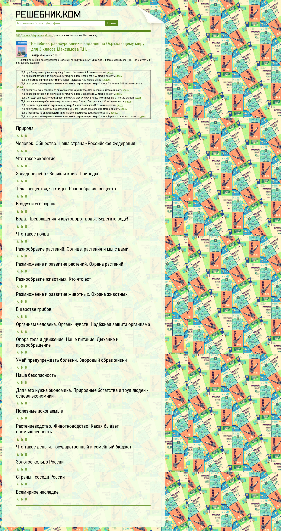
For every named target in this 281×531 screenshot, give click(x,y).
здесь (110, 72)
